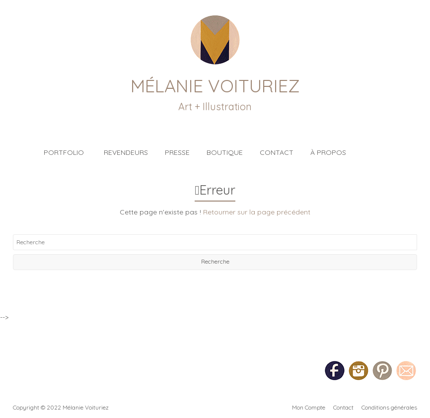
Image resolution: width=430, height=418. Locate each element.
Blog (374, 146)
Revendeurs (126, 152)
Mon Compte (308, 407)
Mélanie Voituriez (215, 85)
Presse (177, 152)
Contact (276, 152)
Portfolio (64, 152)
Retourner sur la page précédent (256, 212)
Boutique (225, 152)
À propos (328, 152)
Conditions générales (389, 407)
